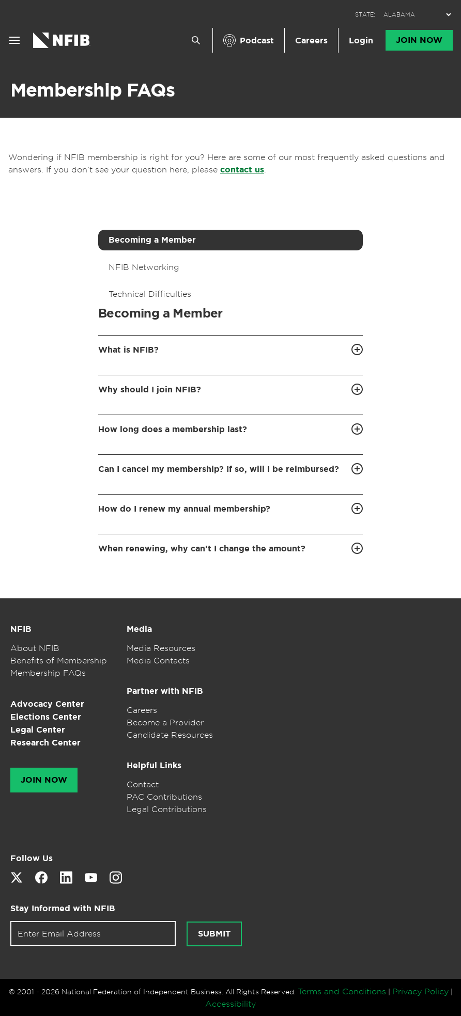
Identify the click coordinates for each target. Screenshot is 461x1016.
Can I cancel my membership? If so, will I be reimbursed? (218, 469)
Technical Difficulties (150, 294)
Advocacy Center (47, 703)
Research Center (45, 742)
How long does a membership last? (172, 429)
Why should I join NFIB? (149, 389)
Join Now (419, 40)
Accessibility (230, 1003)
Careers (311, 40)
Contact (143, 784)
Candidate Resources (170, 734)
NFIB (21, 629)
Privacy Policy (420, 991)
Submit (214, 934)
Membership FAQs (92, 89)
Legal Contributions (167, 809)
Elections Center (45, 716)
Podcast (257, 40)
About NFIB (34, 648)
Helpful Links (154, 765)
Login (361, 40)
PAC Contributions (164, 796)
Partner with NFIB (165, 691)
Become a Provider (165, 722)
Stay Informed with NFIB (62, 908)
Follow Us (31, 858)
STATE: (365, 15)
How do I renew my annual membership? (184, 508)
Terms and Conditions (342, 991)
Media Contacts (158, 660)
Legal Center (37, 729)
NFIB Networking (144, 267)
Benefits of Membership (58, 660)
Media (139, 629)
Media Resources (161, 648)
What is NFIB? (128, 349)
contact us (242, 169)
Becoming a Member (152, 239)
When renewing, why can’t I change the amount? (201, 548)
